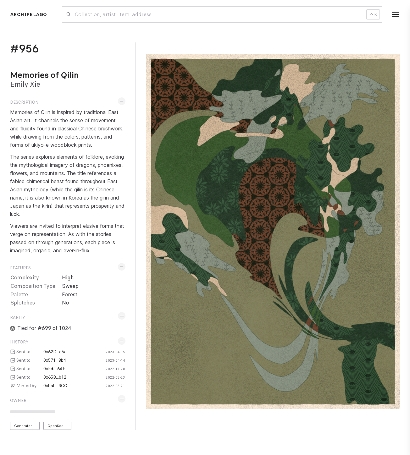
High (68, 278)
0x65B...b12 (54, 377)
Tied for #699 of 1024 (44, 328)
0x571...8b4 (54, 360)
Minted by (26, 385)
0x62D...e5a (55, 351)
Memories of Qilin (44, 75)
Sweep (70, 286)
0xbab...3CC (55, 385)
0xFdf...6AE (54, 368)
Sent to (23, 351)
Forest (69, 295)
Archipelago (28, 14)
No (65, 303)
